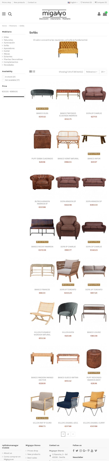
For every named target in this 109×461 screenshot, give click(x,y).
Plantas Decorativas (13, 59)
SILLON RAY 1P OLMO (42, 423)
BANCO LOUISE (94, 332)
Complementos (11, 62)
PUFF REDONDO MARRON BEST (94, 378)
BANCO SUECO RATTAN (68, 377)
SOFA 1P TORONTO (68, 289)
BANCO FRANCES (42, 289)
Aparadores (9, 48)
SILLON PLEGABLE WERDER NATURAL (42, 333)
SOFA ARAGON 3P (94, 201)
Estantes (8, 56)
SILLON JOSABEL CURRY (94, 423)
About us (8, 453)
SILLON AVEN (68, 332)
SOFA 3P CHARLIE (94, 246)
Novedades (9, 65)
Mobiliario (6, 32)
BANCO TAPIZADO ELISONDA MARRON (68, 114)
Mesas (7, 54)
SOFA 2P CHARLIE (94, 113)
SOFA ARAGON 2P (68, 201)
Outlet (7, 51)
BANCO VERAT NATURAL (68, 158)
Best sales (32, 458)
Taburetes (8, 40)
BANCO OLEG (42, 113)
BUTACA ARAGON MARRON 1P (42, 202)
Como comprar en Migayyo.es (12, 458)
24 (103, 72)
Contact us (32, 2)
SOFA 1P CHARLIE (68, 246)
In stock (10, 77)
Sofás (6, 45)
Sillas (6, 37)
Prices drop (6, 2)
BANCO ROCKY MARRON (42, 246)
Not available (12, 80)
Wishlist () (86, 2)
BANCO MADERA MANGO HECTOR (42, 378)
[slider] (3, 96)
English (73, 2)
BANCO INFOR (94, 158)
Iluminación (9, 42)
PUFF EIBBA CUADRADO (42, 158)
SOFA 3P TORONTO (93, 289)
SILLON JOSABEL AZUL (68, 423)
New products (19, 2)
